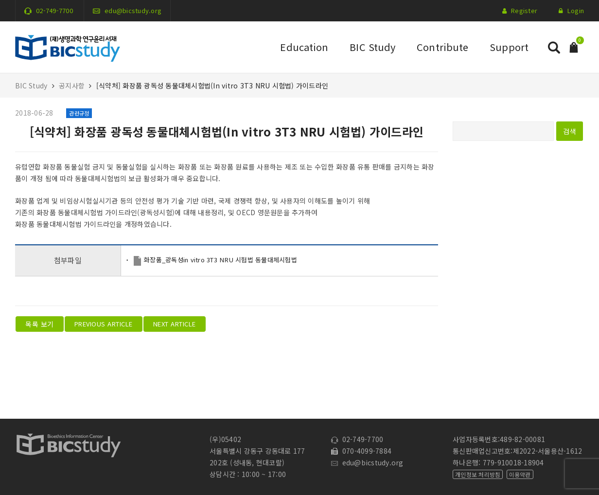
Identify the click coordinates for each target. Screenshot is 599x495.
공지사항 (72, 85)
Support (509, 47)
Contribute (442, 47)
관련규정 (79, 113)
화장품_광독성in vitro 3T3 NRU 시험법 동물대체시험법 (220, 259)
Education (304, 47)
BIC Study (372, 47)
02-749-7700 (54, 10)
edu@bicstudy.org (133, 10)
